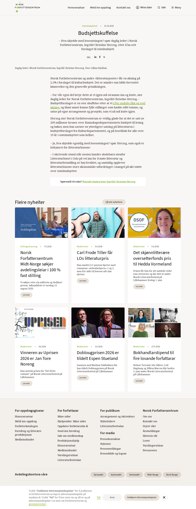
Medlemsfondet (24, 439)
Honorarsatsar (76, 8)
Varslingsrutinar (68, 455)
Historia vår (150, 435)
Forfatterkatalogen (26, 426)
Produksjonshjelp (68, 440)
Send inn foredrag (69, 431)
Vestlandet (134, 474)
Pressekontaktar (110, 439)
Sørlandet (98, 474)
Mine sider (64, 416)
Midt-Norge (152, 474)
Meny (178, 8)
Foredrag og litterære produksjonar (28, 432)
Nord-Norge (172, 474)
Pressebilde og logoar (113, 453)
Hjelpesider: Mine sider (72, 421)
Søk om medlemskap (70, 435)
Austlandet (116, 474)
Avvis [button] (112, 497)
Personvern (150, 450)
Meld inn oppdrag (100, 8)
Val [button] (98, 497)
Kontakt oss (123, 8)
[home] (27, 7)
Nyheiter (105, 443)
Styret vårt (149, 426)
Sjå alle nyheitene (114, 202)
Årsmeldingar (151, 431)
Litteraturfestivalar (69, 460)
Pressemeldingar (110, 448)
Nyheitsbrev (107, 421)
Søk (163, 7)
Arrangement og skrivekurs (117, 416)
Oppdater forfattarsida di (73, 426)
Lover (146, 440)
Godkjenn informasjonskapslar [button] (141, 497)
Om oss (147, 416)
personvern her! (37, 504)
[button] (176, 7)
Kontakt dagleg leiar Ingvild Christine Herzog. (109, 181)
